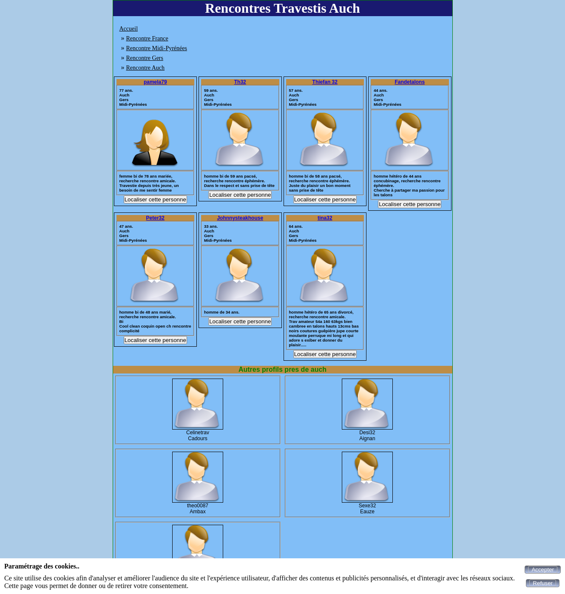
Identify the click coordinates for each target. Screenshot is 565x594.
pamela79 (155, 82)
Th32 (240, 82)
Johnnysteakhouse (240, 218)
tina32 (325, 218)
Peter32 (155, 218)
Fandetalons (410, 82)
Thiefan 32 (325, 82)
